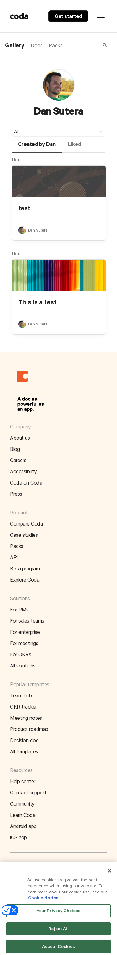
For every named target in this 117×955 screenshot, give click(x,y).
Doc (16, 159)
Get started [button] (68, 16)
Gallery (14, 46)
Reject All (58, 931)
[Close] (109, 874)
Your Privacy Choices (59, 913)
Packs (55, 45)
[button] (85, 45)
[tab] (37, 147)
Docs (36, 45)
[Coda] (19, 16)
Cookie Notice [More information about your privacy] (43, 901)
